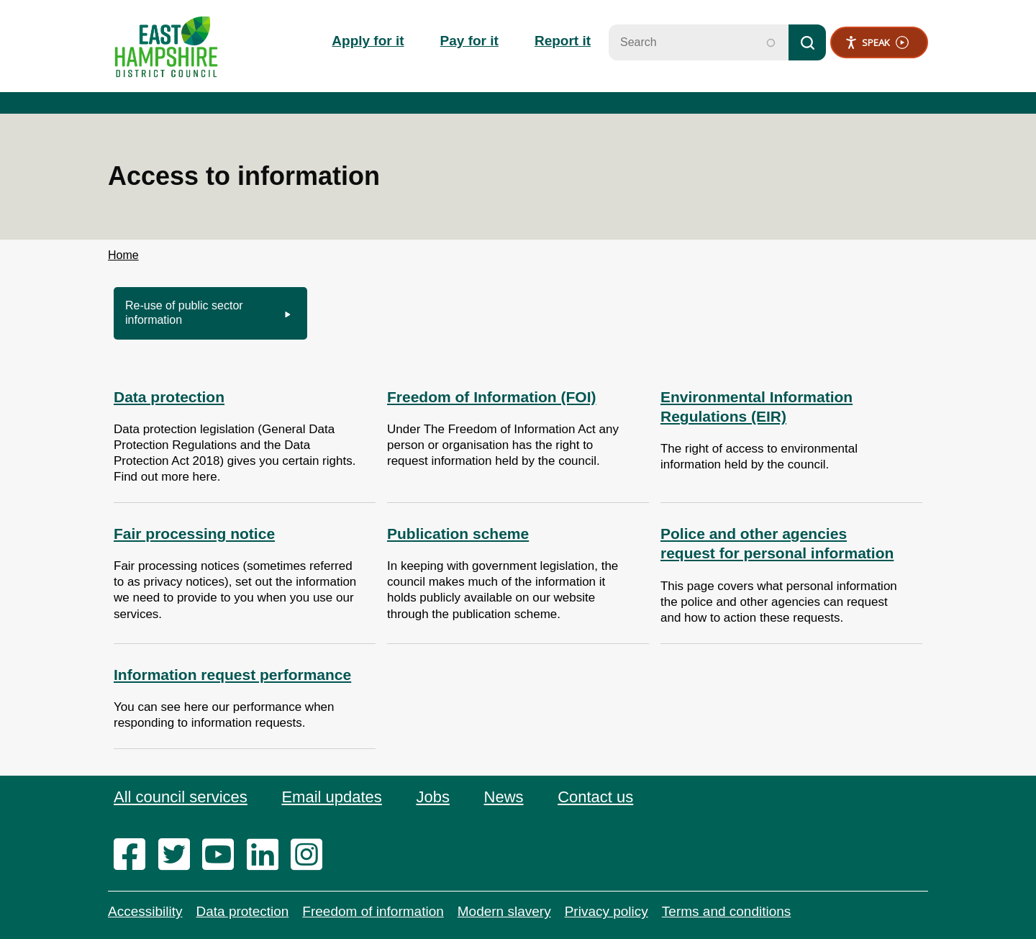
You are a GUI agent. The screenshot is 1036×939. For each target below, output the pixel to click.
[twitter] (178, 855)
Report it (563, 40)
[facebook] (134, 855)
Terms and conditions (726, 911)
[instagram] (311, 855)
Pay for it (469, 40)
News (504, 797)
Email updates (331, 797)
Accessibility (145, 911)
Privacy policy (606, 911)
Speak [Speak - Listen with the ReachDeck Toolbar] (877, 43)
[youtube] (222, 855)
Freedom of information (372, 911)
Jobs (432, 797)
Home (123, 255)
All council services (180, 797)
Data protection (242, 911)
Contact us (595, 797)
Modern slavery (504, 911)
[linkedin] (267, 855)
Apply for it (368, 40)
